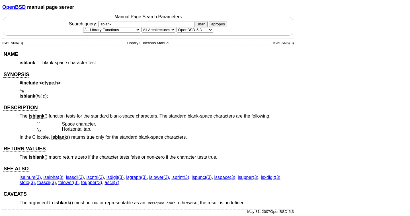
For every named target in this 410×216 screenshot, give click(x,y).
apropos (218, 24)
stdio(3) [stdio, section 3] (27, 182)
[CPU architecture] (158, 30)
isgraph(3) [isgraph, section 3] (136, 177)
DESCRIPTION (20, 107)
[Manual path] (195, 30)
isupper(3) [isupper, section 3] (248, 177)
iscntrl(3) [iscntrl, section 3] (95, 177)
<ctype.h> (50, 82)
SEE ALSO (15, 168)
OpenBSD (14, 7)
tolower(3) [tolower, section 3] (68, 182)
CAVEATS (14, 194)
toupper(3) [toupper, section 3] (91, 182)
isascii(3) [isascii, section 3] (75, 177)
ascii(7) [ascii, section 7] (112, 182)
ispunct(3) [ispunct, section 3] (202, 177)
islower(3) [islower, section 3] (159, 177)
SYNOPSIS (16, 74)
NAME (10, 54)
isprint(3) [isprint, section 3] (180, 177)
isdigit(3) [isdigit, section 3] (115, 177)
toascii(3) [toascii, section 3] (46, 182)
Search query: (132, 23)
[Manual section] (111, 30)
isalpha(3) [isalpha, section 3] (53, 177)
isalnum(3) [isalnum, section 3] (30, 177)
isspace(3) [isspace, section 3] (224, 177)
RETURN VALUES (24, 149)
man (201, 24)
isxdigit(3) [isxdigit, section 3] (270, 177)
